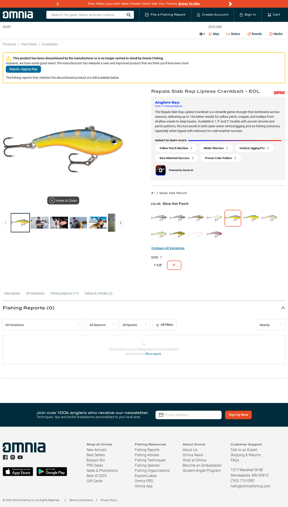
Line (20, 34)
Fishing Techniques (150, 460)
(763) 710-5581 (243, 481)
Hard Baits (29, 44)
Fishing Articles (147, 455)
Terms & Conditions (81, 500)
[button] (144, 308)
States (233, 34)
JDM (165, 34)
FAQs (235, 460)
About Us (190, 450)
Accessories (89, 34)
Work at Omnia (194, 460)
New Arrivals (96, 450)
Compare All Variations (167, 248)
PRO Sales (95, 465)
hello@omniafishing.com (250, 486)
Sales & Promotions (102, 470)
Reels (49, 34)
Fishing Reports (147, 450)
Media (276, 34)
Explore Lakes (146, 476)
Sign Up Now (240, 415)
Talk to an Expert (244, 450)
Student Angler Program (201, 470)
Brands (254, 34)
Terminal (67, 34)
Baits (6, 34)
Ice (152, 34)
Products (9, 44)
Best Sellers (96, 455)
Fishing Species (147, 465)
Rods (34, 34)
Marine (110, 34)
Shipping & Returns (246, 455)
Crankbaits (50, 44)
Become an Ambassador (202, 465)
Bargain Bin (96, 460)
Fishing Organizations (152, 470)
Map (214, 34)
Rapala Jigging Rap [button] (23, 69)
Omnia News (193, 455)
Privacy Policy (109, 500)
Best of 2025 (97, 476)
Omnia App (144, 486)
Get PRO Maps (132, 34)
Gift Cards (94, 481)
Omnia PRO (144, 481)
